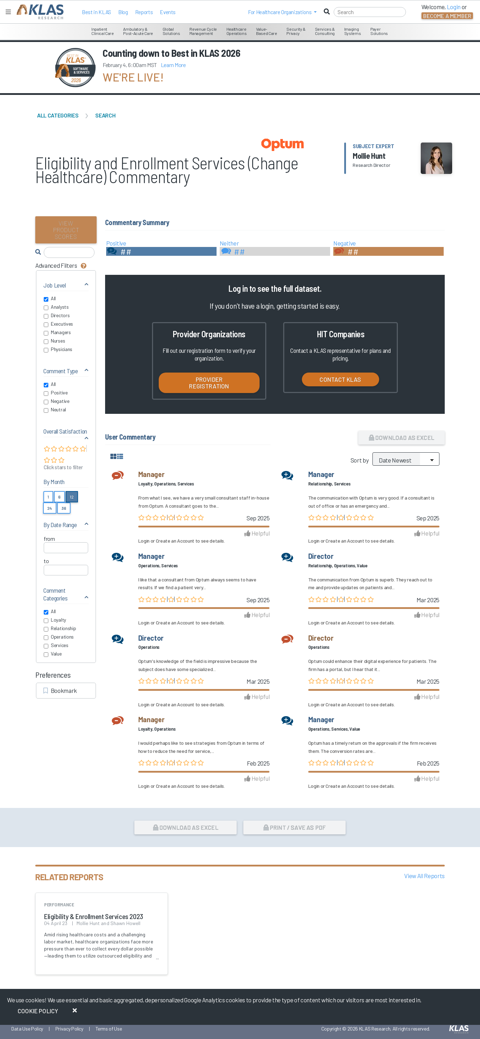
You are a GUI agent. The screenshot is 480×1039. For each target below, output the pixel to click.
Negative (56, 401)
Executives (58, 324)
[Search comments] (69, 252)
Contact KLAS (340, 379)
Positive (56, 392)
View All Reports (424, 875)
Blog (123, 12)
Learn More (173, 64)
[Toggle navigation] (8, 11)
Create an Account (175, 541)
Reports (144, 12)
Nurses (54, 341)
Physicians (58, 349)
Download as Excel (401, 437)
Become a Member (447, 15)
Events (168, 12)
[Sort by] (405, 459)
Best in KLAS (96, 12)
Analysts (56, 307)
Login (144, 541)
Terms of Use (109, 1029)
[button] (282, 12)
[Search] (370, 12)
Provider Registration (209, 382)
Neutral (55, 409)
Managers (57, 332)
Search (105, 115)
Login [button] (454, 6)
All (50, 298)
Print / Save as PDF (294, 827)
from (49, 538)
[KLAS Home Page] (38, 12)
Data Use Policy (27, 1029)
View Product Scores (66, 229)
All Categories (57, 115)
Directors (56, 315)
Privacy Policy (69, 1029)
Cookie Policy (38, 1010)
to (46, 560)
